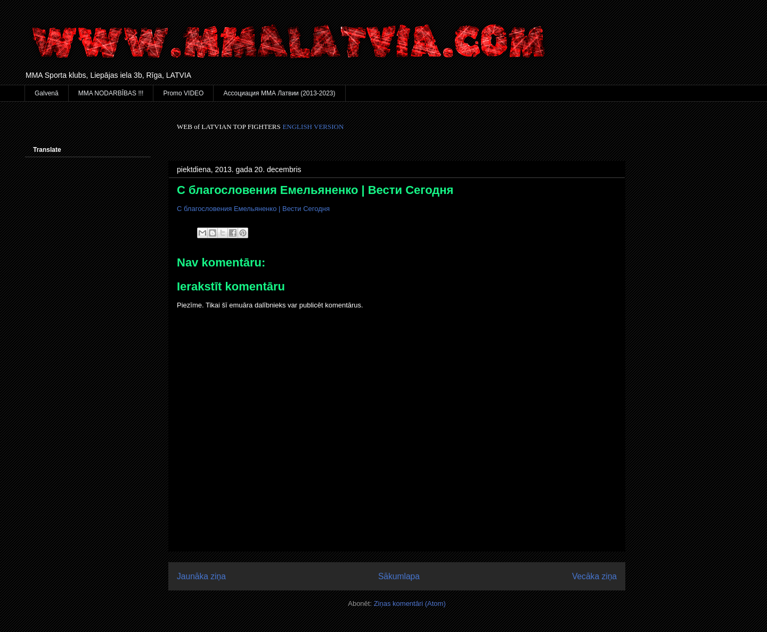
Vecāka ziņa (594, 576)
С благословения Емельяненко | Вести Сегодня (315, 190)
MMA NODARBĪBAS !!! (111, 93)
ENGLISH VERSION (313, 127)
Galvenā (47, 93)
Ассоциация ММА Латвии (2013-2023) (279, 93)
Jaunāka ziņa (201, 576)
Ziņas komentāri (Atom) (410, 603)
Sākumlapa (399, 576)
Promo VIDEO (183, 93)
